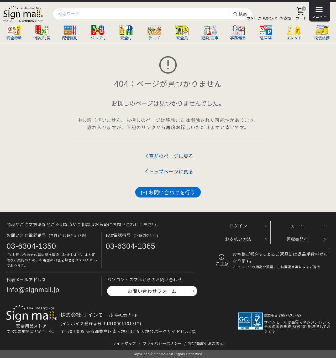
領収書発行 (297, 239)
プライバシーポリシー (162, 343)
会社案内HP (126, 315)
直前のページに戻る (171, 156)
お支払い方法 (238, 239)
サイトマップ (124, 343)
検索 (240, 14)
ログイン (238, 225)
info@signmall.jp (33, 289)
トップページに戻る (171, 171)
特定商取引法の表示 (205, 343)
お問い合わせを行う (168, 192)
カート (297, 225)
